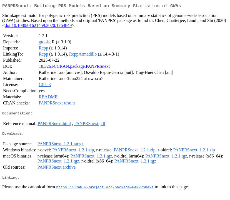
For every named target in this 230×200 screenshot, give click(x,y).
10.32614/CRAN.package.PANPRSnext (74, 67)
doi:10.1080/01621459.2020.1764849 (38, 26)
